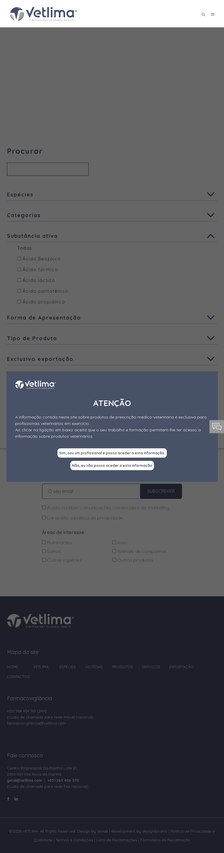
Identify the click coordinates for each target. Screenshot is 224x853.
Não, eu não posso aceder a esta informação (112, 465)
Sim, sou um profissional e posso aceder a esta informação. (112, 453)
